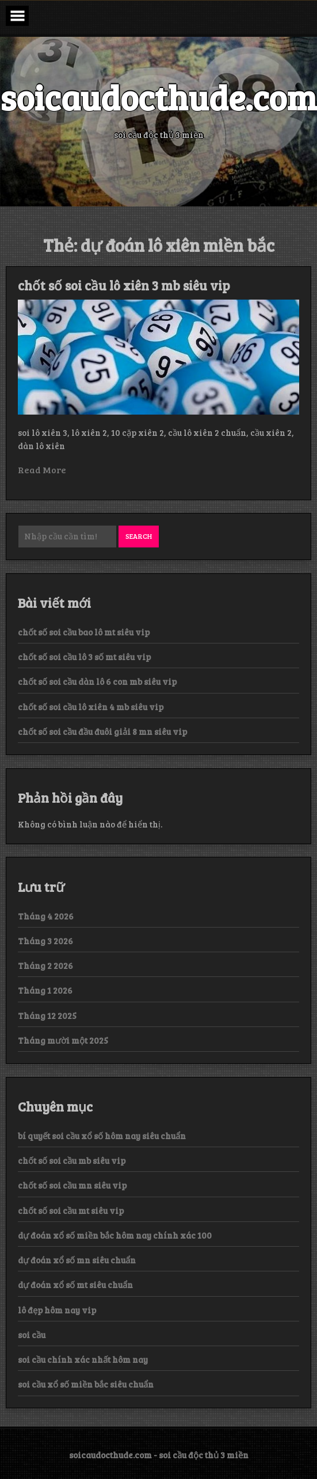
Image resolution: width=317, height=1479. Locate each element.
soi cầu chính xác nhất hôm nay (83, 1359)
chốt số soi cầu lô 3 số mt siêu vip (84, 656)
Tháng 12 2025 (47, 1015)
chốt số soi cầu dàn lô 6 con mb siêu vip (97, 681)
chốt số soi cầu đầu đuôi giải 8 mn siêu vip (102, 731)
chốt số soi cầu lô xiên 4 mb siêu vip (90, 706)
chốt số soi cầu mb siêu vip (71, 1160)
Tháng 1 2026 (45, 990)
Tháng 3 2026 (45, 941)
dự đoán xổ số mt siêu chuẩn (75, 1284)
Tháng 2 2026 (45, 965)
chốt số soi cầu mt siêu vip (71, 1210)
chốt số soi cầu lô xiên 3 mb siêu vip (124, 285)
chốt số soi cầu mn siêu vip (72, 1185)
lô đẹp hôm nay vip (57, 1310)
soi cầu (31, 1334)
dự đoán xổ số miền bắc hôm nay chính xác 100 (115, 1235)
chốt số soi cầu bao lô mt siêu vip (84, 632)
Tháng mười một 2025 (63, 1040)
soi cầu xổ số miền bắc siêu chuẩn (86, 1384)
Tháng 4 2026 (46, 916)
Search (138, 536)
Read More (42, 469)
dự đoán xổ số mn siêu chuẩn (77, 1260)
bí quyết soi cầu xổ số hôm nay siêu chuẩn (102, 1135)
